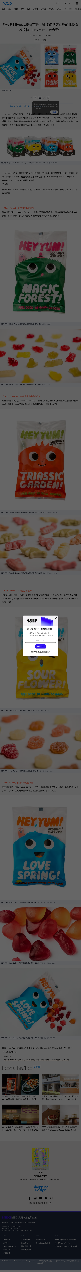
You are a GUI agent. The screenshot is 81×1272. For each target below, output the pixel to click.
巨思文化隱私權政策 (44, 652)
